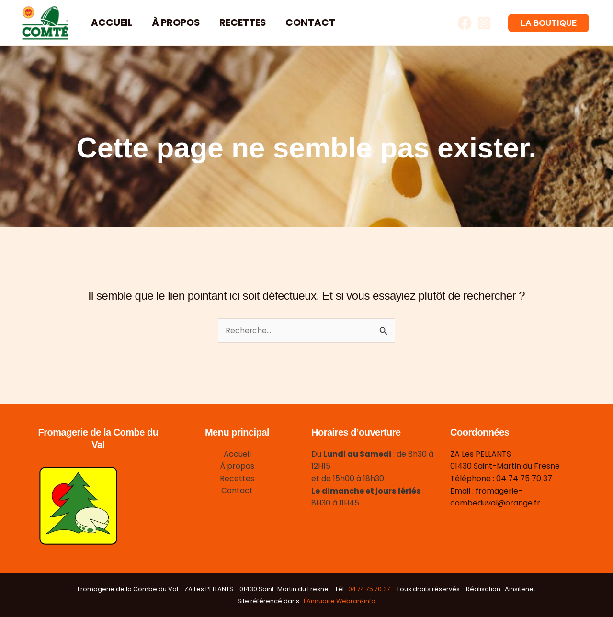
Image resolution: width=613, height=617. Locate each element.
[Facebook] (464, 23)
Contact (310, 22)
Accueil (112, 22)
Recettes (242, 22)
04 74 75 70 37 (369, 589)
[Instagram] (484, 23)
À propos (176, 22)
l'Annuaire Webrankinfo (339, 601)
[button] (548, 23)
